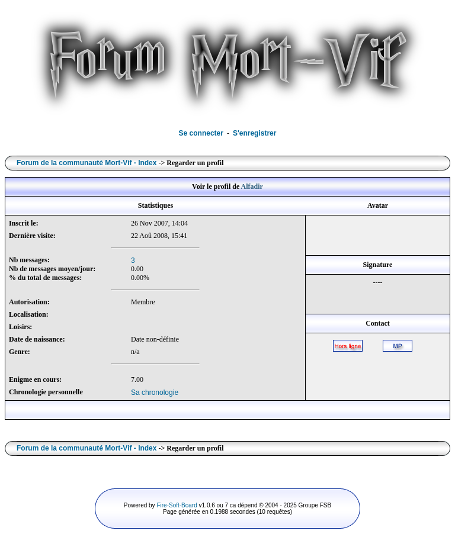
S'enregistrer (255, 133)
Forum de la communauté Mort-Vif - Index (86, 163)
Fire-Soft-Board (176, 505)
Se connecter (201, 133)
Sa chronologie (154, 392)
